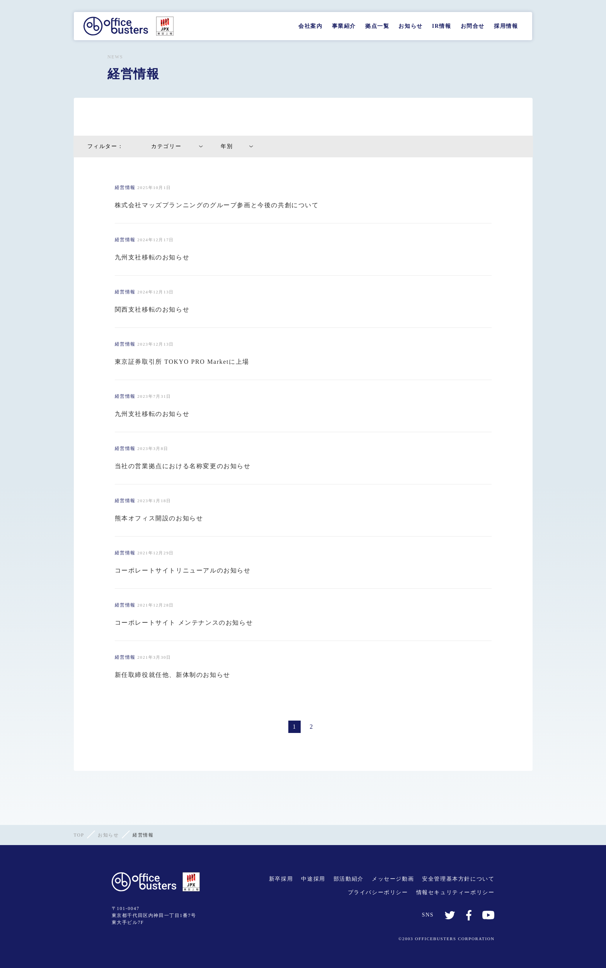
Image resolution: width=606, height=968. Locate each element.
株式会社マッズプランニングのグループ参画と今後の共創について (217, 205)
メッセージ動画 (393, 879)
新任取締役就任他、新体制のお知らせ (172, 674)
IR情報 (441, 26)
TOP (79, 835)
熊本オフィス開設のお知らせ (159, 518)
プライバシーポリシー (378, 892)
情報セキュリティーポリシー (455, 892)
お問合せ (473, 26)
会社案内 (310, 26)
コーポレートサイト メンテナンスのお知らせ (184, 622)
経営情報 (125, 187)
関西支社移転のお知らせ (152, 309)
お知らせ (410, 26)
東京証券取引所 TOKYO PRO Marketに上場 (182, 361)
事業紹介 (344, 26)
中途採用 (313, 879)
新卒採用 (281, 879)
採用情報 (506, 26)
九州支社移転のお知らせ (152, 257)
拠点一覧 (377, 26)
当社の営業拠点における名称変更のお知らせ (183, 466)
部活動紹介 (349, 879)
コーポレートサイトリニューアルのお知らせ (183, 570)
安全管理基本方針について (458, 879)
